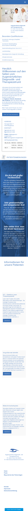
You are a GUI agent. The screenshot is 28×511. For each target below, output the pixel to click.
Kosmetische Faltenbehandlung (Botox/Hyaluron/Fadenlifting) (9, 44)
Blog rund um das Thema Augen (13, 475)
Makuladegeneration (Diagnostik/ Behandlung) (13, 54)
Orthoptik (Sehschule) (7, 57)
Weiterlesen (7, 320)
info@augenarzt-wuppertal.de (10, 135)
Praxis (5, 473)
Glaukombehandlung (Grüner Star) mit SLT (12, 48)
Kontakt (6, 486)
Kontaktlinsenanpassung (7, 60)
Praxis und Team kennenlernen (11, 114)
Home (5, 471)
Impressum (7, 488)
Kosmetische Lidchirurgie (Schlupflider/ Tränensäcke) (11, 40)
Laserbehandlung (6, 51)
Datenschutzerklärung (10, 490)
